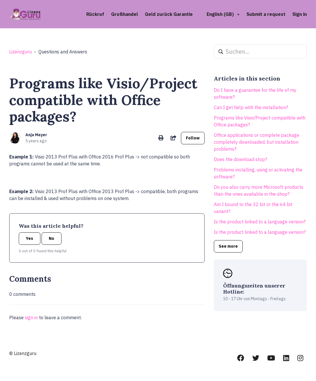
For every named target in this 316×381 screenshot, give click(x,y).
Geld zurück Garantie (169, 14)
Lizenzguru (20, 52)
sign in (31, 317)
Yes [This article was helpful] (29, 238)
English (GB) (221, 14)
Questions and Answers (62, 52)
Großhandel (124, 14)
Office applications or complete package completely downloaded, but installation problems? (256, 142)
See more (228, 246)
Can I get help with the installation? (251, 107)
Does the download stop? (240, 159)
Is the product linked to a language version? (260, 222)
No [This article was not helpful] (51, 238)
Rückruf (95, 14)
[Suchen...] (260, 51)
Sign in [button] (299, 14)
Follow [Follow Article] (193, 138)
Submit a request (265, 14)
